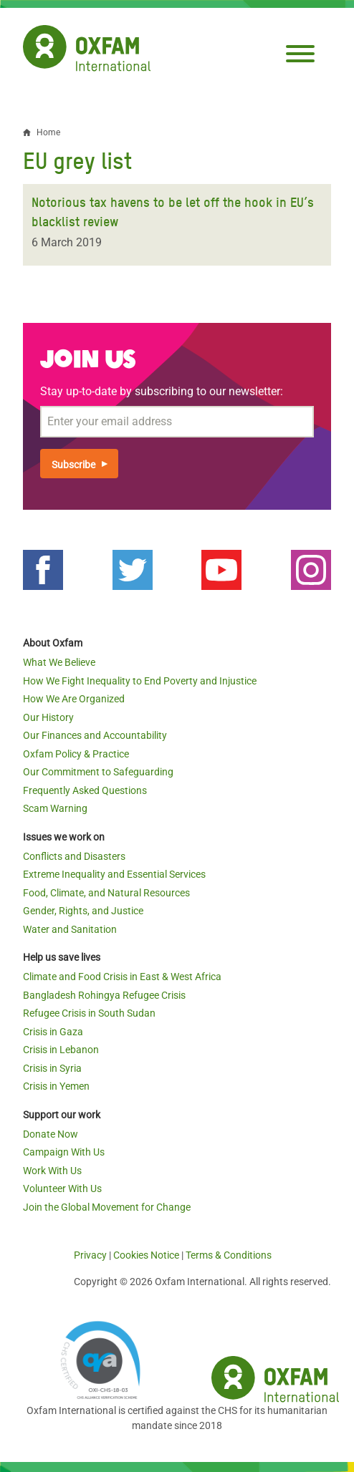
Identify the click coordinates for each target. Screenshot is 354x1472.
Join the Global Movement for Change (107, 1207)
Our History (48, 717)
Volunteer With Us (62, 1188)
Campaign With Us (64, 1152)
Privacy (90, 1255)
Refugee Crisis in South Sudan (89, 1013)
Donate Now (50, 1134)
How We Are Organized (74, 698)
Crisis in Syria (52, 1068)
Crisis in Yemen (56, 1086)
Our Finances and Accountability (95, 735)
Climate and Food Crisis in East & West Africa (122, 976)
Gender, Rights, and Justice (83, 910)
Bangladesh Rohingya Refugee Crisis (104, 995)
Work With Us (52, 1170)
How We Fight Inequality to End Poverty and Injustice (140, 681)
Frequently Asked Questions (85, 790)
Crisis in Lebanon (61, 1049)
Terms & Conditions (229, 1255)
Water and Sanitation (70, 929)
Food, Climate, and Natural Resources (106, 893)
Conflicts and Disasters (74, 856)
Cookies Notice (146, 1255)
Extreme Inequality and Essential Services (114, 874)
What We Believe (59, 662)
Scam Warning (55, 808)
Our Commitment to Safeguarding (98, 772)
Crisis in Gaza (53, 1031)
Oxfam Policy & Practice (76, 754)
